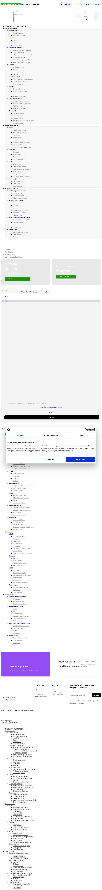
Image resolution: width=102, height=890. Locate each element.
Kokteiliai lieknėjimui (19, 35)
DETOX (5, 403)
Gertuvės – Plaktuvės (19, 113)
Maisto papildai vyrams (16, 200)
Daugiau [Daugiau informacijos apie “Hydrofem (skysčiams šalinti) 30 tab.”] (52, 417)
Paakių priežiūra (17, 171)
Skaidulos (16, 38)
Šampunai (16, 152)
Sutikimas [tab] (20, 435)
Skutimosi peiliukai (18, 195)
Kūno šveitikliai (17, 145)
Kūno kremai (16, 135)
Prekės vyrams (11, 188)
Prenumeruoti (97, 695)
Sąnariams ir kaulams (19, 57)
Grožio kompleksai (18, 67)
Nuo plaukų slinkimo (19, 159)
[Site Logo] (7, 18)
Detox (14, 40)
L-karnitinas (16, 43)
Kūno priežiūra (11, 125)
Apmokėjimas (12, 722)
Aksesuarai (12, 111)
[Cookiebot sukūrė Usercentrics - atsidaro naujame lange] (86, 429)
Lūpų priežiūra (17, 174)
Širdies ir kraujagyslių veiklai (21, 60)
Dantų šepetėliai (17, 186)
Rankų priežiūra (17, 137)
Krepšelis (4, 722)
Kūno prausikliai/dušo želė (20, 132)
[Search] (14, 19)
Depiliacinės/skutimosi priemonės (22, 147)
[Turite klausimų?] (65, 4)
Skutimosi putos (17, 193)
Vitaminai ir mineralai (16, 47)
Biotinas (15, 74)
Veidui (11, 162)
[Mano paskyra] (88, 15)
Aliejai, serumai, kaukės (20, 157)
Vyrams (11, 86)
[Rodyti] (47, 292)
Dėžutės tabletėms (18, 116)
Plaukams (12, 149)
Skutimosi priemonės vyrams (21, 176)
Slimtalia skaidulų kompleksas (13, 268)
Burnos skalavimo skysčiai (20, 181)
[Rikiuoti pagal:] (30, 292)
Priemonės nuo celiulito (19, 130)
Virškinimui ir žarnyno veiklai (21, 62)
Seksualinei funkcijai (15, 99)
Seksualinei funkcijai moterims (22, 103)
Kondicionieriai (17, 154)
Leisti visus (80, 459)
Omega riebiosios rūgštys (20, 52)
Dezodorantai (17, 227)
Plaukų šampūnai (18, 222)
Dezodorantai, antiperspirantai (21, 142)
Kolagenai (16, 69)
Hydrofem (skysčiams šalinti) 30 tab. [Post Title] (51, 407)
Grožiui (11, 64)
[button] (96, 4)
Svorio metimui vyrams (19, 89)
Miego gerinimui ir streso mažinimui (23, 55)
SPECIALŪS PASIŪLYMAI (14, 729)
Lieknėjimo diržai (18, 118)
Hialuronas (16, 72)
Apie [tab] (81, 435)
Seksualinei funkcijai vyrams (21, 91)
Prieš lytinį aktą (17, 106)
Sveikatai (15, 205)
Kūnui (11, 128)
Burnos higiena (13, 179)
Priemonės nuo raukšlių (19, 166)
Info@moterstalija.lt (9, 697)
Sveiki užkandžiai (14, 77)
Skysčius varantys (18, 45)
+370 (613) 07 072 (9, 700)
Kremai (15, 225)
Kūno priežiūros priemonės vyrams (19, 217)
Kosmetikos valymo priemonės (22, 169)
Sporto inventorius (18, 123)
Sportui (15, 94)
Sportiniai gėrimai (18, 84)
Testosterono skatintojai (19, 96)
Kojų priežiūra (17, 140)
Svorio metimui (13, 30)
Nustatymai (50, 459)
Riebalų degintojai (18, 33)
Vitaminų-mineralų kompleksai (22, 50)
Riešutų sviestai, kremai (20, 81)
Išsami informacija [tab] (51, 435)
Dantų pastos (16, 183)
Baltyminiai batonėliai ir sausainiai (23, 79)
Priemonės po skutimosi (20, 198)
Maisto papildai (11, 28)
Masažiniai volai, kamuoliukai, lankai (23, 120)
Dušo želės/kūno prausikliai (21, 220)
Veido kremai (17, 164)
